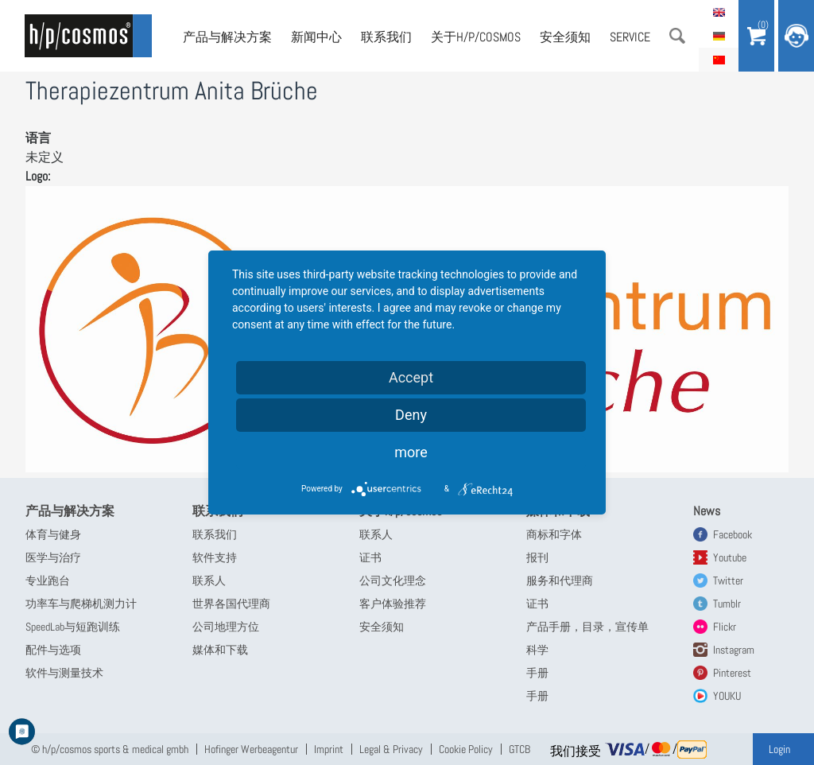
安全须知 (565, 37)
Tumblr (727, 603)
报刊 (537, 557)
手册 (537, 673)
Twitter (728, 580)
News (706, 511)
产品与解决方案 (227, 37)
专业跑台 (47, 580)
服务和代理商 (559, 580)
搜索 (677, 36)
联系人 (209, 580)
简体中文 (718, 60)
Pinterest (732, 673)
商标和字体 (554, 534)
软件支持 (214, 557)
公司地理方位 (225, 626)
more (411, 452)
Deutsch (718, 36)
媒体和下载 (220, 650)
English (718, 12)
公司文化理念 (392, 580)
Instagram (733, 650)
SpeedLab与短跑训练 (72, 626)
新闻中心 (316, 37)
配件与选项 (53, 650)
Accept (411, 377)
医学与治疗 (53, 557)
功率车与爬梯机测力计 (81, 603)
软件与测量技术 (64, 673)
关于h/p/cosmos (476, 37)
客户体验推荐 (392, 603)
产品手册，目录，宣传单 (587, 626)
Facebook (732, 534)
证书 (370, 557)
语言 (38, 138)
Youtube (729, 557)
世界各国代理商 (231, 603)
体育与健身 (53, 534)
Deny (411, 414)
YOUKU (727, 696)
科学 (537, 650)
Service (630, 37)
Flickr (724, 626)
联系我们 (386, 37)
